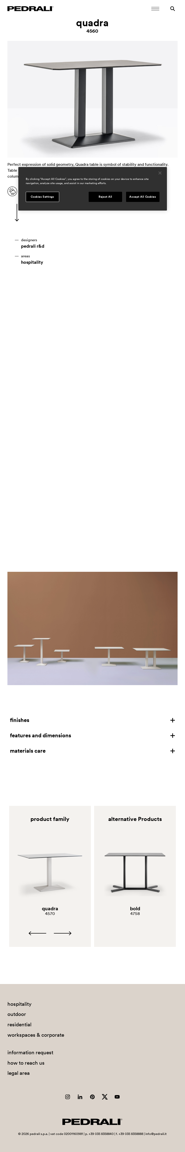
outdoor (16, 1014)
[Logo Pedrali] (30, 9)
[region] (92, 189)
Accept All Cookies (142, 196)
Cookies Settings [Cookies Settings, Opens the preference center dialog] (42, 196)
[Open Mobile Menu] (155, 9)
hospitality (32, 262)
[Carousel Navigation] (50, 933)
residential (19, 1024)
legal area (18, 1073)
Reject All (105, 196)
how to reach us (26, 1062)
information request (30, 1052)
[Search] (173, 9)
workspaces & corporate (35, 1035)
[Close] (160, 173)
